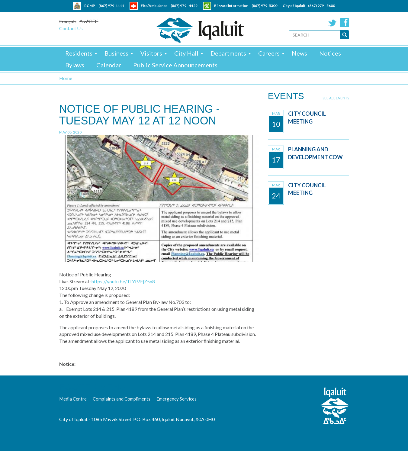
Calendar (108, 65)
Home (65, 78)
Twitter (332, 22)
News (299, 53)
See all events (336, 98)
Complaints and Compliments (121, 398)
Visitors (151, 53)
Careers (269, 53)
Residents (78, 53)
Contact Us (71, 28)
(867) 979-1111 (111, 5)
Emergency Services (176, 398)
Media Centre (73, 398)
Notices (330, 53)
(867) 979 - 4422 (184, 5)
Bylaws (74, 65)
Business (116, 53)
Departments (228, 53)
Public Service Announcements (175, 65)
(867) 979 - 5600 (321, 5)
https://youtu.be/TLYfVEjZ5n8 (123, 281)
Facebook (344, 22)
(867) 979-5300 (264, 5)
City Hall (186, 53)
